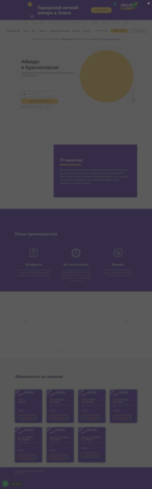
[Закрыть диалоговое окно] (148, 3)
